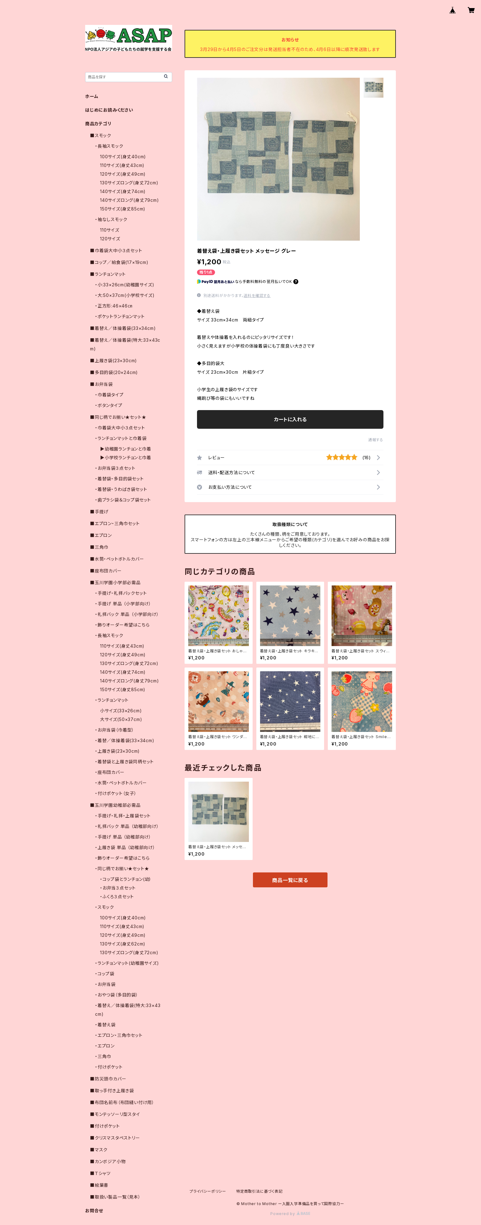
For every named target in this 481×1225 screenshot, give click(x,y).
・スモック (104, 907)
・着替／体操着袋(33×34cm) (124, 740)
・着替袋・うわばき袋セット (121, 489)
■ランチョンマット (108, 274)
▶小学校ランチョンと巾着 (125, 457)
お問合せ (94, 1210)
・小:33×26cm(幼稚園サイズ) (124, 284)
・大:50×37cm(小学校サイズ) (124, 295)
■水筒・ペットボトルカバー (117, 559)
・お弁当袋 (105, 984)
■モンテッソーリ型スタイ (115, 1114)
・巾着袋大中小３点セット (120, 427)
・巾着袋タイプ (109, 394)
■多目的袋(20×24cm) (114, 372)
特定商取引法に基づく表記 (259, 1191)
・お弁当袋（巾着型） (114, 730)
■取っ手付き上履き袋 (112, 1090)
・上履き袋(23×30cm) (117, 751)
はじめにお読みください (109, 110)
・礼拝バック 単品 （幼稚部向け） (127, 826)
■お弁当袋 (101, 384)
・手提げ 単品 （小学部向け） (123, 603)
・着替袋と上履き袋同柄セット (124, 761)
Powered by (290, 1213)
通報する (375, 439)
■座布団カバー (106, 570)
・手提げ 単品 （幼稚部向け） (123, 836)
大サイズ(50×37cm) (121, 719)
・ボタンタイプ (108, 405)
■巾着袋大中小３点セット (116, 250)
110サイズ (109, 230)
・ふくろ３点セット (117, 896)
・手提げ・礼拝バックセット (121, 593)
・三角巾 (103, 1056)
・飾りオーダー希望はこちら (122, 624)
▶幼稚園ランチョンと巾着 (125, 448)
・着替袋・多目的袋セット (119, 478)
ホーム (91, 96)
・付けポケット (109, 1067)
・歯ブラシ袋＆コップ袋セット (123, 499)
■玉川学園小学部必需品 (115, 582)
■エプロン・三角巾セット (115, 523)
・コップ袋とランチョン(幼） (126, 879)
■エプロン (101, 535)
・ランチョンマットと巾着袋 (120, 438)
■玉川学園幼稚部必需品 (115, 805)
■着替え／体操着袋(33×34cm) (123, 328)
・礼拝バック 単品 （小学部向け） (127, 614)
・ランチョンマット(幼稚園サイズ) (127, 963)
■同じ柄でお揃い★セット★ (118, 417)
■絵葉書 (99, 1185)
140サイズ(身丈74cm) (123, 191)
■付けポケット (105, 1126)
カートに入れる (290, 419)
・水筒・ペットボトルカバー (121, 782)
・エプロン (105, 1045)
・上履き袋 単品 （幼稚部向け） (125, 847)
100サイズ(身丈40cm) (123, 156)
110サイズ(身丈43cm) (122, 165)
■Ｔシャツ (100, 1173)
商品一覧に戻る (290, 880)
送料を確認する (257, 295)
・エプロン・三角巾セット (119, 1035)
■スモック (100, 135)
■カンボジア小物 (108, 1161)
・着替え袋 (105, 1024)
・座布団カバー (110, 772)
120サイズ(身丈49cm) (123, 174)
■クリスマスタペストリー (115, 1137)
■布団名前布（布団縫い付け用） (122, 1102)
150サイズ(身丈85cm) (122, 208)
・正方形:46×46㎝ (113, 305)
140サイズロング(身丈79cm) (129, 200)
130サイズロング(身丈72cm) (129, 182)
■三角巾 (99, 547)
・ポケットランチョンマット (119, 316)
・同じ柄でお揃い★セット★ (122, 868)
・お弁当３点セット (118, 887)
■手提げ (99, 511)
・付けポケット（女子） (116, 793)
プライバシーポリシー (208, 1191)
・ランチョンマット (112, 700)
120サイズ (110, 238)
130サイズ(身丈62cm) (122, 943)
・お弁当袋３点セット (115, 468)
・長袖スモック (109, 146)
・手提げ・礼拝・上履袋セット (123, 815)
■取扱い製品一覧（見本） (115, 1197)
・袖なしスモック (111, 219)
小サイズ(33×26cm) (121, 710)
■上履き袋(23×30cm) (113, 360)
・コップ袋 (104, 973)
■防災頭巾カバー (108, 1078)
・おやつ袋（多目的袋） (116, 994)
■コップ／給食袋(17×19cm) (119, 262)
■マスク (99, 1149)
